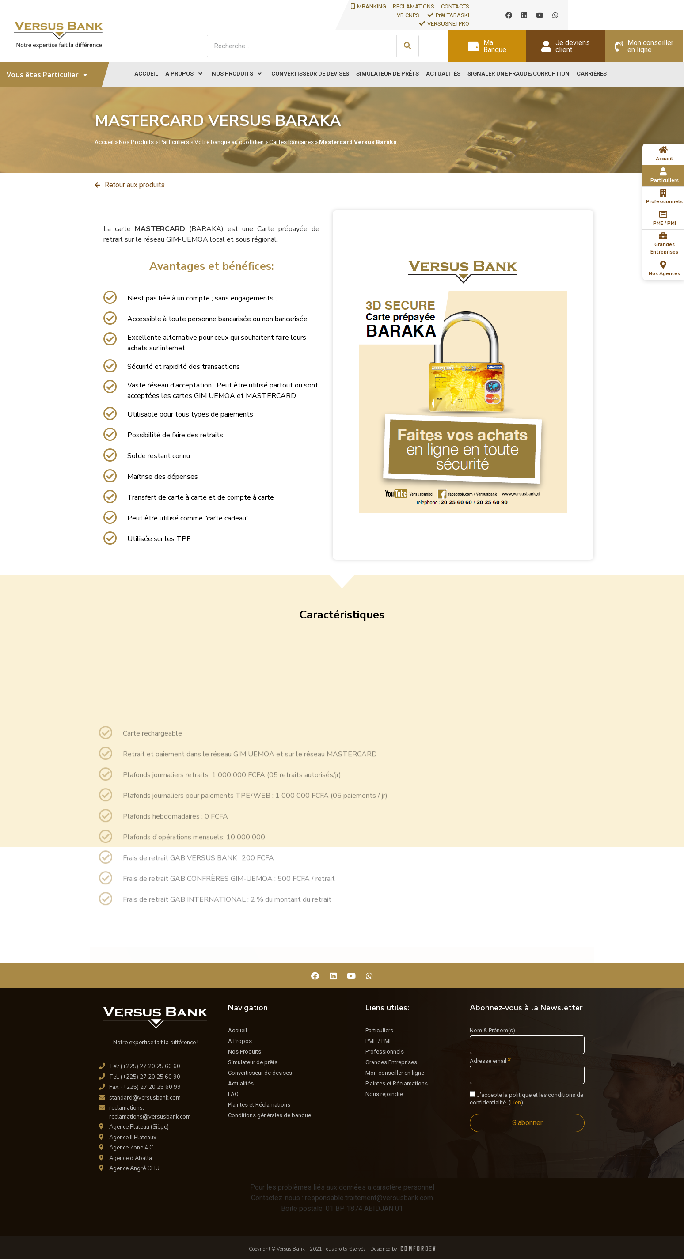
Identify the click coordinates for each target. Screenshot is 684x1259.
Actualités (241, 1083)
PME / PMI (378, 1041)
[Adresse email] (527, 1075)
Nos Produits (136, 141)
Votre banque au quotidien (229, 141)
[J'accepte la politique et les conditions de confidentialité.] (472, 1094)
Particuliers (174, 141)
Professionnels (384, 1051)
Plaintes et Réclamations (259, 1104)
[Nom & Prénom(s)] (527, 1044)
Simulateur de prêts (252, 1062)
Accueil (104, 141)
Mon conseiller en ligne (394, 1072)
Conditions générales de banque (269, 1115)
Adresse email (490, 1061)
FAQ (233, 1094)
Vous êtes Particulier (47, 75)
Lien (515, 1102)
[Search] (407, 46)
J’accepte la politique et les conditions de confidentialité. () (526, 1098)
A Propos (240, 1041)
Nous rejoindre (384, 1094)
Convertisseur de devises (260, 1072)
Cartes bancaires (291, 141)
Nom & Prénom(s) (492, 1030)
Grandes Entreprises (391, 1062)
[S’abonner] (527, 1123)
